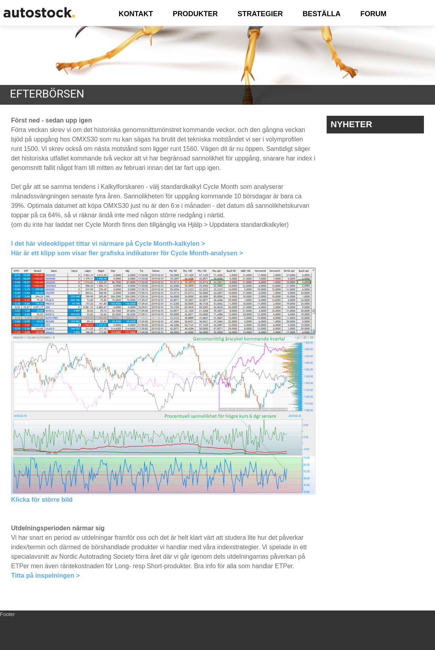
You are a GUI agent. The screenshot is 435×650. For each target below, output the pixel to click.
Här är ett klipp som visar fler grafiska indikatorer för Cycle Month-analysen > (127, 253)
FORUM (373, 14)
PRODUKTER (195, 14)
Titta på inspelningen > (45, 575)
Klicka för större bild (42, 499)
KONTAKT (136, 14)
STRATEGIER (260, 14)
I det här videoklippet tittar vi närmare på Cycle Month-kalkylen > (108, 243)
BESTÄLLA (321, 14)
